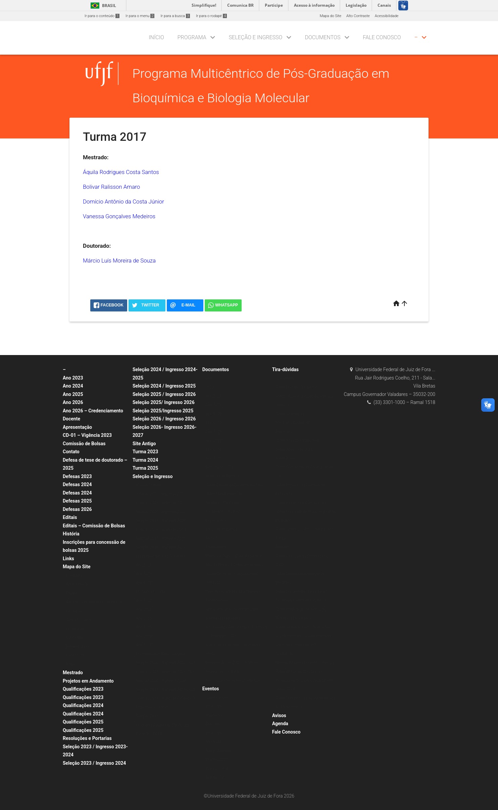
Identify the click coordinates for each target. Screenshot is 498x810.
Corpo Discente (79, 620)
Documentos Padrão (223, 511)
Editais (70, 517)
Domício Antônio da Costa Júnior (123, 201)
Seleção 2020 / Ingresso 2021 (161, 512)
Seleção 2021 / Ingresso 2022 (161, 503)
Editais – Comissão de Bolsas (94, 525)
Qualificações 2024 (83, 705)
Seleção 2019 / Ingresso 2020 (161, 520)
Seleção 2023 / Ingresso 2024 (94, 763)
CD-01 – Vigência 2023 (87, 435)
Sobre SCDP (286, 689)
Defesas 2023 (77, 476)
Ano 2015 (214, 458)
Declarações (216, 520)
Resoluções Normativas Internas (233, 680)
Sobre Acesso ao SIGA (294, 449)
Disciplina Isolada (150, 591)
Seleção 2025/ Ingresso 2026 (164, 402)
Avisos (279, 715)
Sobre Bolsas (286, 458)
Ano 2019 (144, 627)
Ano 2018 (144, 574)
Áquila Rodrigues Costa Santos (121, 172)
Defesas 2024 (77, 484)
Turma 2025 (145, 468)
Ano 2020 (144, 618)
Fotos (71, 664)
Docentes (283, 547)
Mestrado (73, 672)
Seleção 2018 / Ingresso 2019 (161, 529)
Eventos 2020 (217, 759)
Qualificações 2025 (83, 722)
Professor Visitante (152, 707)
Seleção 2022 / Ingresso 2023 (161, 494)
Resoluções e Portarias (87, 738)
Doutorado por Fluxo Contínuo (161, 654)
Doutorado (214, 706)
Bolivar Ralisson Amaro (111, 186)
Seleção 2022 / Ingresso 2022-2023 (165, 662)
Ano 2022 (144, 565)
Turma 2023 (145, 451)
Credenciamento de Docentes (160, 556)
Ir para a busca (175, 16)
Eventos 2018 (217, 768)
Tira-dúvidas (285, 369)
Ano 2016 (214, 449)
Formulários (216, 547)
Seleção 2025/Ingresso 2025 (163, 410)
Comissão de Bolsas (84, 443)
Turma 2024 (145, 460)
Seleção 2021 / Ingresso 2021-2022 (165, 672)
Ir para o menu (140, 16)
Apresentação (77, 427)
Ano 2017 (144, 583)
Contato (71, 451)
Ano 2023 (73, 378)
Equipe (72, 593)
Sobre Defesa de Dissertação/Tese (234, 485)
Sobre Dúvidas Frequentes (297, 387)
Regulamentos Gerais (223, 671)
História (71, 533)
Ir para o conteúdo (102, 16)
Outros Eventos (218, 751)
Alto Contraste (358, 16)
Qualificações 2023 (83, 689)
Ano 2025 (73, 394)
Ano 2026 (73, 402)
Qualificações (217, 697)
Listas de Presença (221, 529)
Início (156, 37)
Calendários (76, 637)
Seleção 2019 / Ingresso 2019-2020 (165, 689)
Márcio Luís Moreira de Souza (119, 260)
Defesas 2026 (77, 509)
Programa (192, 37)
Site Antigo (144, 443)
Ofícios (211, 538)
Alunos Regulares (150, 485)
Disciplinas (75, 629)
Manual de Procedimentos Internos (305, 662)
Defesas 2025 (77, 501)
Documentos (322, 37)
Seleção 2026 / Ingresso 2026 (164, 418)
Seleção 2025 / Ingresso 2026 (164, 394)
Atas (209, 378)
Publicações (76, 655)
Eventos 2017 (217, 777)
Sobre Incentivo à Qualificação (301, 503)
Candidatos (285, 378)
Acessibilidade (386, 16)
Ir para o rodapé (211, 16)
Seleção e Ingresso (256, 37)
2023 (210, 387)
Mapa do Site (330, 16)
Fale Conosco (382, 37)
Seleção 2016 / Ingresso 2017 (161, 547)
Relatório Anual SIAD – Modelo (231, 662)
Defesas (212, 724)
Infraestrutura (77, 646)
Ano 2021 (144, 609)
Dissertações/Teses (222, 467)
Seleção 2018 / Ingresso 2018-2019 (165, 698)
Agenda (280, 723)
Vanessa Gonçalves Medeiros (119, 216)
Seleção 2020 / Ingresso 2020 (161, 680)
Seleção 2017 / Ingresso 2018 (161, 538)
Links (68, 558)
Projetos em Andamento (88, 681)
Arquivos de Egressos (224, 476)
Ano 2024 (73, 386)
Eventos (210, 688)
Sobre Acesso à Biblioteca (297, 440)
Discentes (284, 431)
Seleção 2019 (147, 716)
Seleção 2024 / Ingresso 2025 (164, 386)
